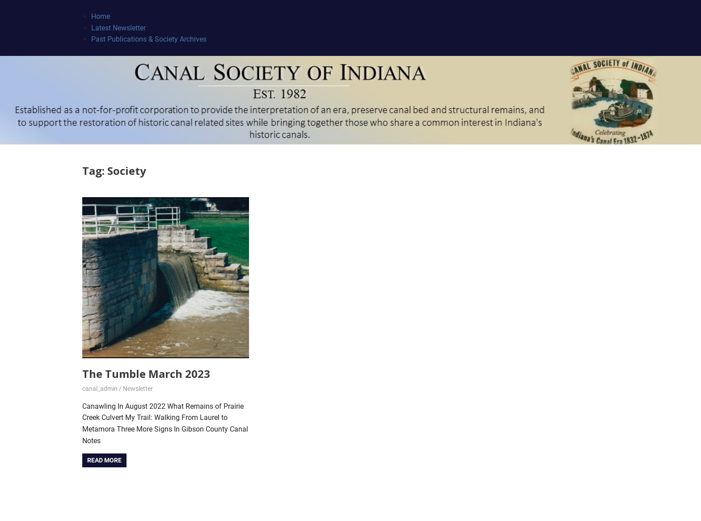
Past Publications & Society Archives (149, 39)
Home (100, 16)
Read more (104, 460)
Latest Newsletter (118, 28)
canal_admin (100, 388)
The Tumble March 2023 (146, 373)
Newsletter (138, 388)
